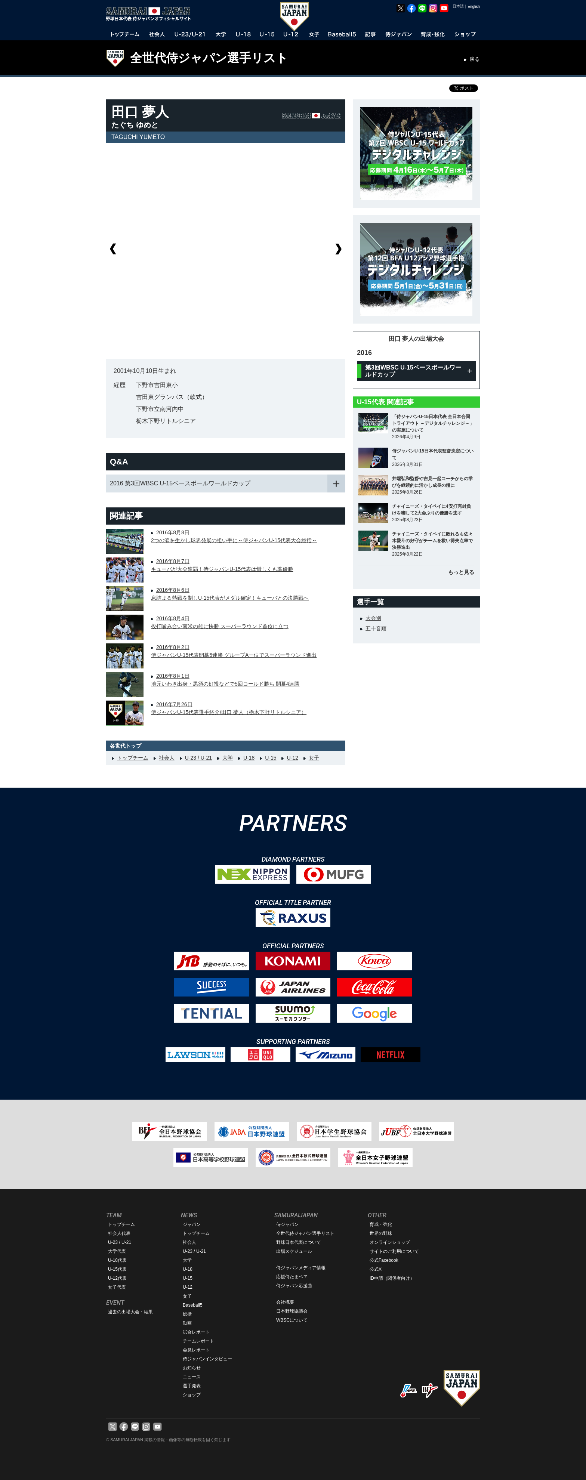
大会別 (373, 618)
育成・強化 (381, 1224)
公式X (376, 1269)
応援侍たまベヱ (292, 1276)
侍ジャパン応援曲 (294, 1285)
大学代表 (117, 1251)
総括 (187, 1314)
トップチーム (132, 758)
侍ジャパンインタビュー (207, 1359)
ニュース (192, 1376)
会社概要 (285, 1302)
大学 (227, 758)
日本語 (458, 6)
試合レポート (196, 1332)
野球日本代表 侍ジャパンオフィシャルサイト (151, 14)
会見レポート (196, 1350)
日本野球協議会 (292, 1311)
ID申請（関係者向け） (392, 1278)
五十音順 (376, 628)
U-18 (249, 758)
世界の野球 (381, 1233)
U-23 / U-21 (198, 758)
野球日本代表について (298, 1242)
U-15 (270, 758)
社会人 (167, 758)
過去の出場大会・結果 (130, 1311)
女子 (314, 758)
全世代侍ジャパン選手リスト (209, 58)
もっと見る (461, 572)
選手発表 (192, 1385)
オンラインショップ (390, 1242)
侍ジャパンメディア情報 (301, 1267)
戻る (474, 59)
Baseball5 (193, 1305)
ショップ (192, 1394)
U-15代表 (117, 1269)
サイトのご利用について (394, 1251)
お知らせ (192, 1368)
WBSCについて (292, 1320)
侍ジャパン (287, 1224)
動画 (187, 1323)
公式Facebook (384, 1260)
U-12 (292, 758)
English (474, 6)
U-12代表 (117, 1278)
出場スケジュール (294, 1251)
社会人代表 (119, 1233)
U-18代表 (117, 1260)
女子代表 (117, 1287)
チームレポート (198, 1341)
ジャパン (192, 1224)
